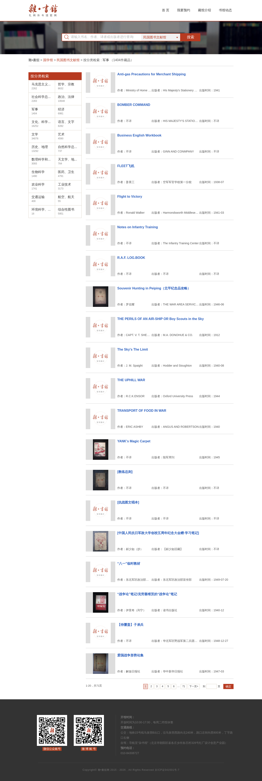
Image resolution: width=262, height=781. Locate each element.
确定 (228, 686)
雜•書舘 (34, 60)
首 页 (165, 10)
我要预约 (183, 10)
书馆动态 (225, 10)
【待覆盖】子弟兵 (130, 624)
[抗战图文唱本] (128, 502)
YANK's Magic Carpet (133, 441)
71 (183, 686)
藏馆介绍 (204, 10)
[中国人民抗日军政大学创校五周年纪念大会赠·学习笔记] (158, 533)
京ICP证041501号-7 (167, 769)
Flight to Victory (129, 196)
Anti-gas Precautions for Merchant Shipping (151, 74)
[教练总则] (125, 472)
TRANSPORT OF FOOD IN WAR (141, 410)
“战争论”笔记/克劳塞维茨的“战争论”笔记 (147, 594)
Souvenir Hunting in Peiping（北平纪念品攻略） (154, 288)
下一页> (193, 686)
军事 (106, 60)
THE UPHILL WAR (131, 380)
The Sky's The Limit (132, 349)
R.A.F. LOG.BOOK (131, 257)
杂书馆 (54, 10)
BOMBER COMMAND (133, 105)
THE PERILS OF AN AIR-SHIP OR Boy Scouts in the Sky (160, 319)
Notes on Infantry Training (137, 227)
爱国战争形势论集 (130, 655)
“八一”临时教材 (128, 563)
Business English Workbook (139, 135)
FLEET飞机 (125, 166)
